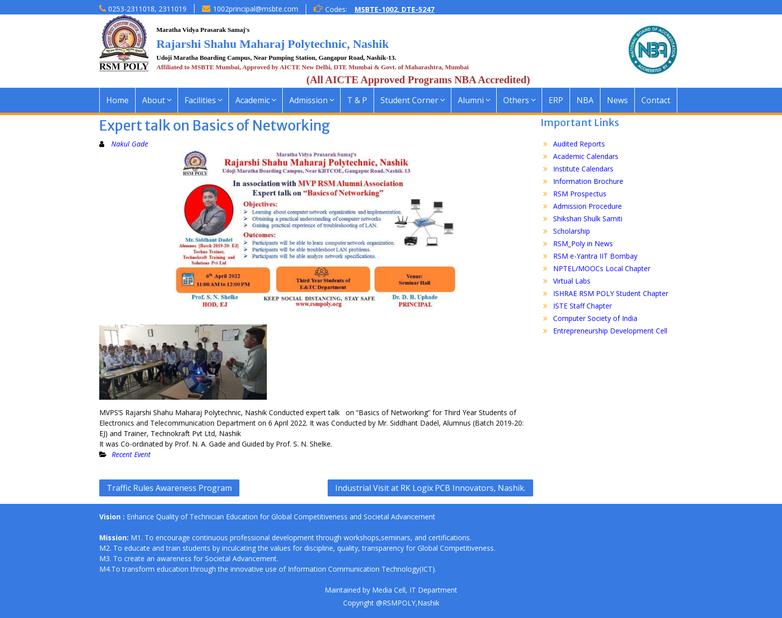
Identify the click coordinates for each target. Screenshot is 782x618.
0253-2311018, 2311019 (147, 8)
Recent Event (131, 454)
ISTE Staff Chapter (582, 305)
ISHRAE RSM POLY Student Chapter (610, 293)
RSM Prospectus (579, 193)
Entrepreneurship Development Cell (610, 330)
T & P (357, 100)
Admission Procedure (587, 206)
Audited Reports (579, 144)
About (153, 100)
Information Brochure (588, 181)
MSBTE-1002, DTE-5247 (394, 9)
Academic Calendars (585, 156)
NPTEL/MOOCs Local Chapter (601, 268)
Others (516, 100)
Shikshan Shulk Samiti (587, 218)
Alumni (471, 100)
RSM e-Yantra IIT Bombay (595, 256)
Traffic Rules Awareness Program (169, 487)
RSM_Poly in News (583, 243)
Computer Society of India (595, 318)
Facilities (200, 100)
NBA (585, 100)
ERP (556, 100)
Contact (655, 100)
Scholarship (571, 231)
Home (117, 100)
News (617, 100)
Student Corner (409, 100)
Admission (308, 100)
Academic (252, 100)
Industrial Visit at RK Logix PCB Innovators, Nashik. (430, 487)
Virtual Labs (571, 281)
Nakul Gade (129, 144)
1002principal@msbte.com (255, 8)
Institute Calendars (583, 168)
